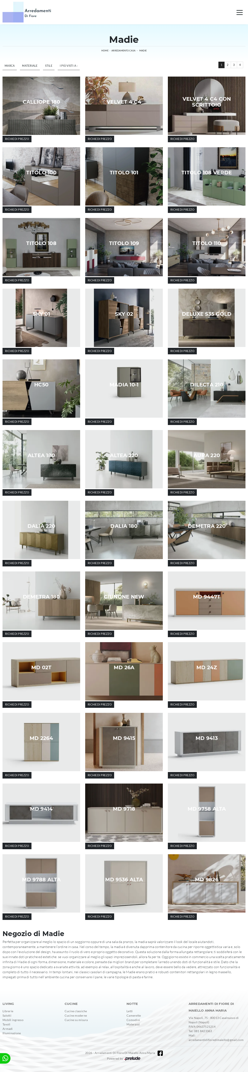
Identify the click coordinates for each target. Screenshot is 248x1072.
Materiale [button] (30, 65)
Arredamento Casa (123, 50)
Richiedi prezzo (17, 139)
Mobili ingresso (13, 1020)
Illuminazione (12, 1033)
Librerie (8, 1011)
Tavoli (6, 1024)
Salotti (7, 1015)
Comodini (133, 1020)
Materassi (133, 1024)
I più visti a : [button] (69, 65)
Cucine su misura (76, 1020)
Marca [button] (10, 65)
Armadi (8, 1028)
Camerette (134, 1015)
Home (104, 50)
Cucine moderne (76, 1015)
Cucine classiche (76, 1011)
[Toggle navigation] (239, 12)
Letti (130, 1011)
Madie (143, 50)
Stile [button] (48, 65)
